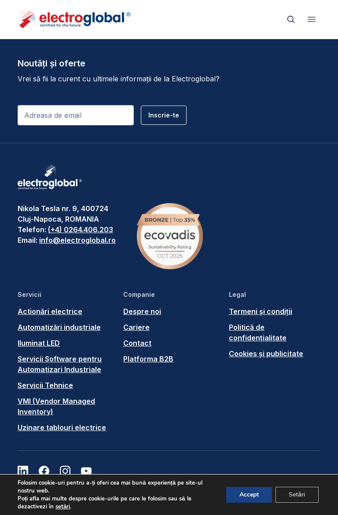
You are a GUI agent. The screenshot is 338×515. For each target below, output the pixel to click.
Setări (297, 494)
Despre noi (142, 311)
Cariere (136, 327)
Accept (249, 494)
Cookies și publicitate (266, 353)
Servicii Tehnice (45, 385)
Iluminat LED (39, 343)
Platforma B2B (148, 358)
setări (62, 507)
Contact (137, 343)
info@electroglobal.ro (77, 240)
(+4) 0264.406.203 (80, 229)
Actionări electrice (50, 311)
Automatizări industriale (59, 327)
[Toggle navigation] (311, 19)
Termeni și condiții (260, 311)
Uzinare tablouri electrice (62, 427)
